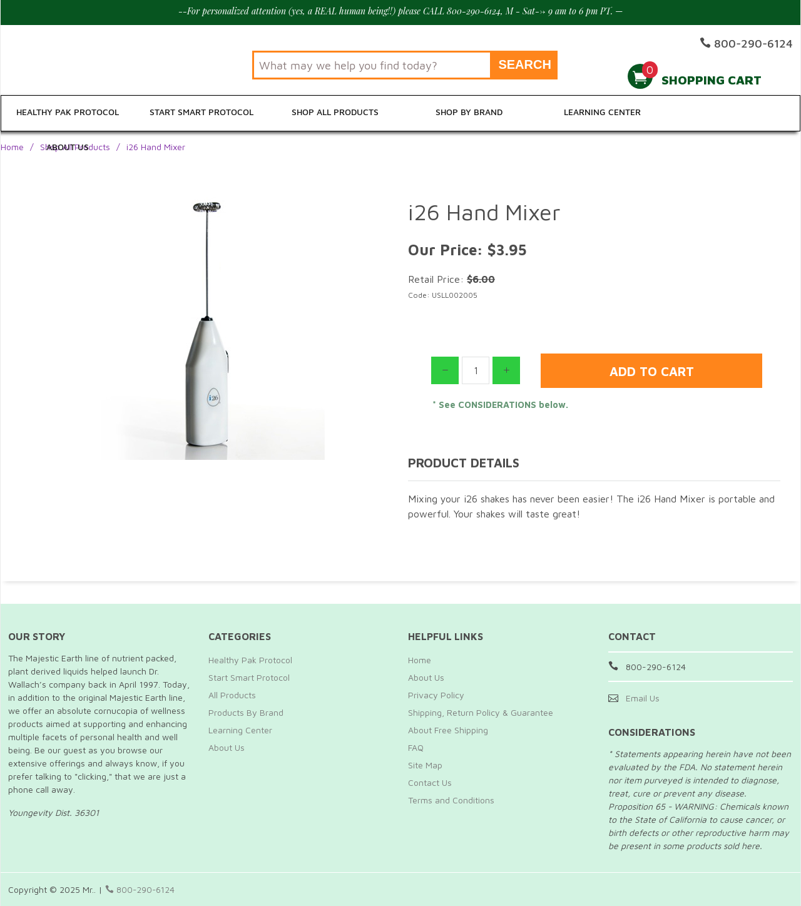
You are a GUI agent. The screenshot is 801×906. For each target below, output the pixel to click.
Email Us (643, 698)
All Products (232, 695)
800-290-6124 (140, 889)
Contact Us (430, 782)
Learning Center (599, 113)
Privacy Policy (436, 695)
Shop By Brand (466, 113)
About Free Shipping (448, 730)
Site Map (425, 765)
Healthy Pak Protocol (67, 113)
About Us (733, 113)
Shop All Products (334, 113)
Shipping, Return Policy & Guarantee (480, 712)
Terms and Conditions (451, 800)
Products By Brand (245, 712)
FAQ (416, 747)
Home (12, 146)
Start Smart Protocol (200, 113)
